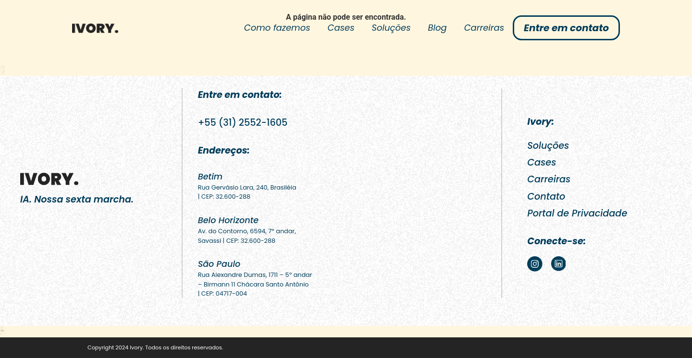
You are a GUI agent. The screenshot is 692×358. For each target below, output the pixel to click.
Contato (546, 196)
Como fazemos (277, 28)
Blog (437, 28)
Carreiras (484, 28)
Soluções (391, 28)
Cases (341, 28)
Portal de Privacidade (577, 213)
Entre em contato (566, 28)
